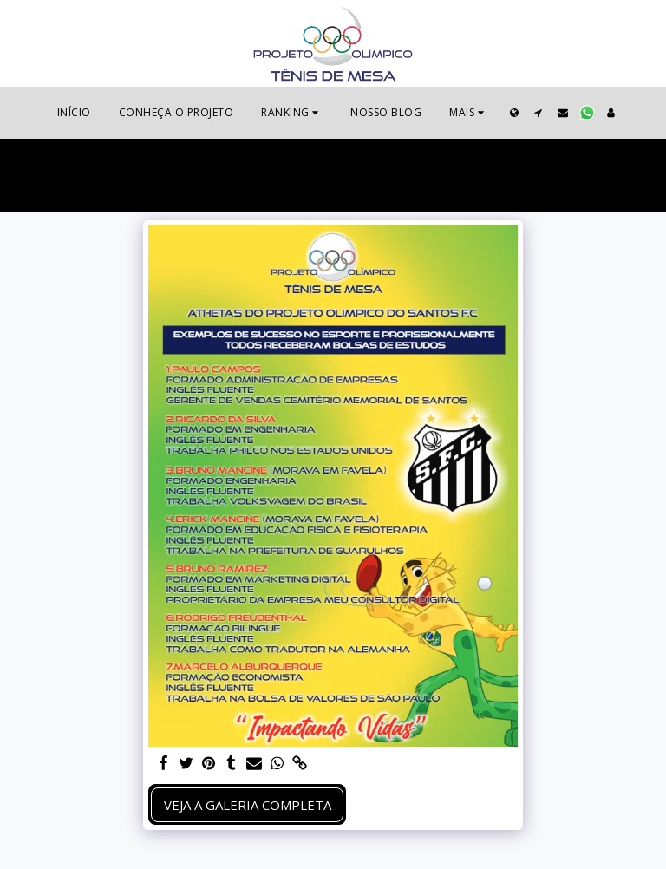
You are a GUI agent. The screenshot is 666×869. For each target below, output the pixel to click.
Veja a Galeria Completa (247, 804)
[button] (292, 112)
